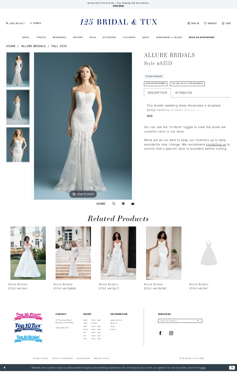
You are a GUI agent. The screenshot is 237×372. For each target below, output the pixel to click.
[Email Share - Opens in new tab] (132, 204)
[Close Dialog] (5, 369)
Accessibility (83, 359)
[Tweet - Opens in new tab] (113, 205)
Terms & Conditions (62, 359)
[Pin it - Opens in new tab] (123, 204)
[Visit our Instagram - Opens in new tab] (171, 334)
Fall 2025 (59, 47)
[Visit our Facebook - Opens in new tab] (160, 334)
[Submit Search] (31, 24)
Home (11, 47)
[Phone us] (15, 24)
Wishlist (113, 324)
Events (113, 330)
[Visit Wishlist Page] (210, 24)
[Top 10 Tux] (28, 329)
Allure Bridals (33, 47)
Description (157, 96)
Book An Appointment (158, 86)
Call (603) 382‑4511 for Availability (194, 86)
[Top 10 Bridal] (28, 340)
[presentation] (28, 254)
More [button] (150, 119)
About (112, 327)
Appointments (116, 321)
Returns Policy (101, 359)
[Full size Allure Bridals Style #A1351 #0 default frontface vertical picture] (83, 127)
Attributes (183, 96)
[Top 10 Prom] (28, 318)
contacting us (216, 148)
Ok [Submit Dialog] (231, 368)
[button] (193, 24)
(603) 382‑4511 (62, 329)
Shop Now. (118, 6)
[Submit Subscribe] (197, 322)
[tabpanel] (18, 72)
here (202, 368)
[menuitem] (15, 24)
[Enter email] (180, 322)
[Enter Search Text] (47, 24)
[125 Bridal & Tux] (118, 22)
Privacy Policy (40, 359)
